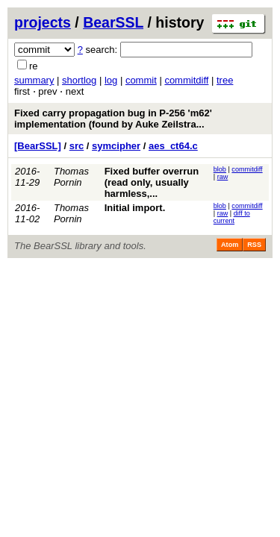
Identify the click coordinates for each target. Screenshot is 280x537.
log (111, 80)
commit (141, 80)
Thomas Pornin (71, 177)
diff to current (232, 217)
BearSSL (113, 22)
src (76, 145)
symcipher (116, 145)
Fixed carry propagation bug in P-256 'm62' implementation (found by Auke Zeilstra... (113, 118)
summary (34, 80)
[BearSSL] (37, 145)
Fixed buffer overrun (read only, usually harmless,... (152, 182)
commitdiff (186, 80)
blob (220, 169)
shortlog (79, 80)
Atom (229, 244)
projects (42, 22)
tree (225, 80)
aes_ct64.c (173, 145)
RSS (254, 244)
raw (222, 176)
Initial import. (135, 207)
